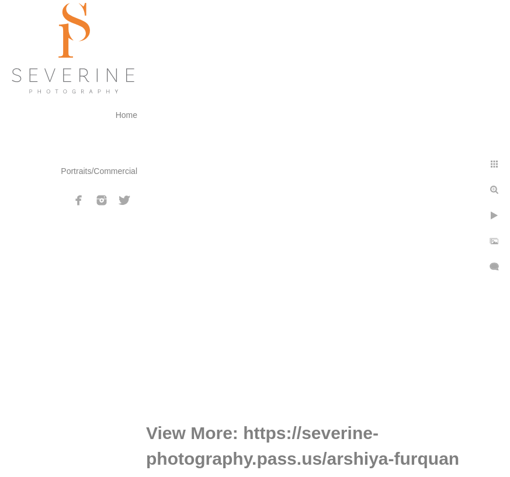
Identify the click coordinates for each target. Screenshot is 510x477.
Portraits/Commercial (99, 171)
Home (126, 115)
